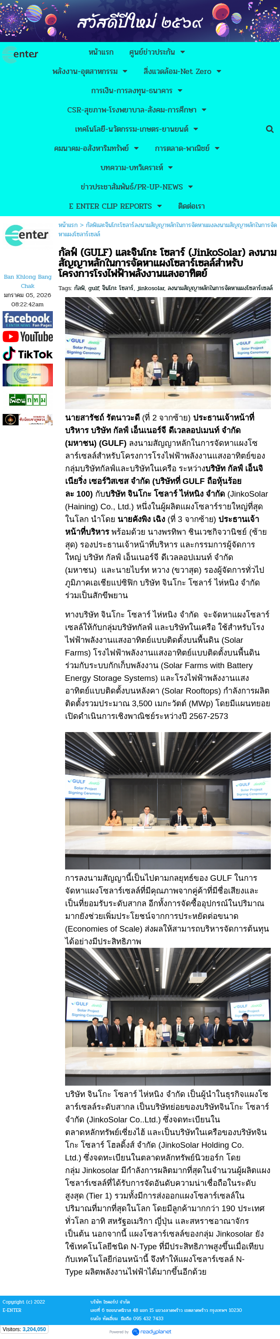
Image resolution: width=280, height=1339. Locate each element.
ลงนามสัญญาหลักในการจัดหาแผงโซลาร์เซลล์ (220, 288)
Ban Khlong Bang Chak (28, 281)
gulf (93, 288)
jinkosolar (150, 288)
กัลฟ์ (79, 288)
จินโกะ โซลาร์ (118, 288)
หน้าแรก (68, 225)
